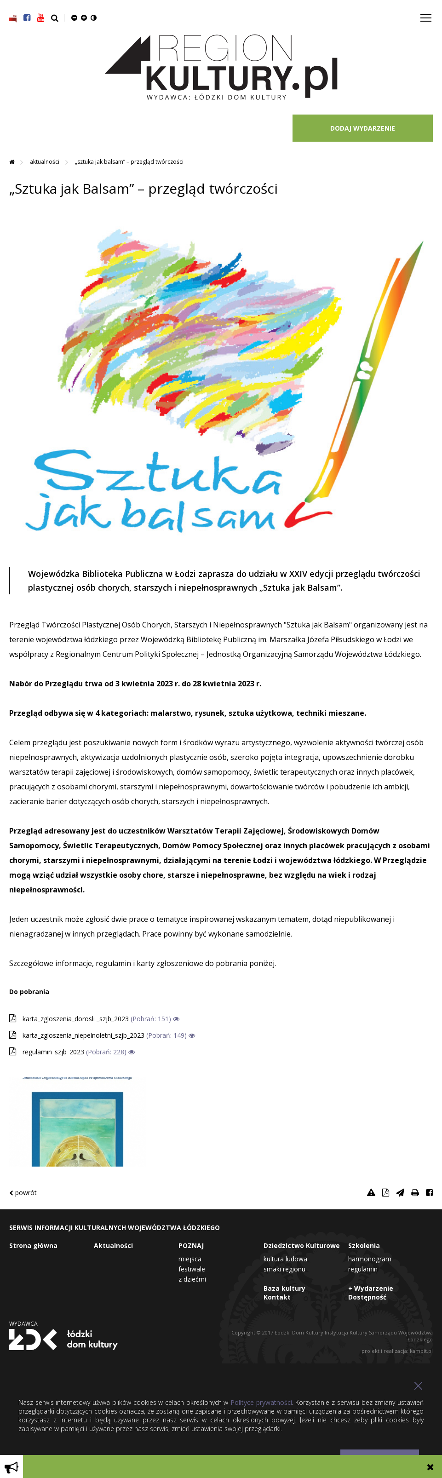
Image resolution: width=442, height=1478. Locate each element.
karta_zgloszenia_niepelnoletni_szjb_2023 (83, 1035)
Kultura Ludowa (285, 1258)
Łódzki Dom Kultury (63, 1339)
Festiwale (191, 1269)
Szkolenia (364, 1245)
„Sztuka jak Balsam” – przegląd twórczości (129, 162)
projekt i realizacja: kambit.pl (397, 1350)
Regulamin (363, 1269)
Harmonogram (369, 1258)
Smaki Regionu (284, 1269)
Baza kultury (284, 1288)
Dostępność (367, 1297)
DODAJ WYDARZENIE (362, 128)
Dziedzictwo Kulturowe (302, 1245)
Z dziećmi (192, 1279)
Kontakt (277, 1297)
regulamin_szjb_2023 (53, 1051)
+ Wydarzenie (370, 1288)
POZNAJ (191, 1245)
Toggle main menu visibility (426, 14)
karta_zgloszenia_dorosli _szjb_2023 (76, 1018)
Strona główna (33, 1245)
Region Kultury (221, 68)
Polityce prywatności (261, 1402)
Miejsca (189, 1258)
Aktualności (45, 162)
